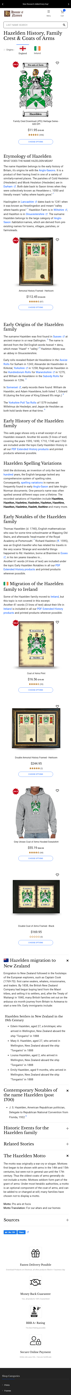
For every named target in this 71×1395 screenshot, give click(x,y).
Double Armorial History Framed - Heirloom (36, 757)
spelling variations (32, 482)
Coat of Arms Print (36, 673)
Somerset (12, 387)
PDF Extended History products (30, 449)
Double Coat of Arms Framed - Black (36, 926)
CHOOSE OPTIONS (35, 142)
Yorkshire (19, 368)
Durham (8, 186)
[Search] (64, 25)
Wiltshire (59, 209)
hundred (8, 474)
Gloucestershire (35, 214)
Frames (7, 1391)
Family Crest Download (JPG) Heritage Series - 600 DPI (36, 122)
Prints (7, 1385)
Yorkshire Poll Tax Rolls (22, 402)
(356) (41, 135)
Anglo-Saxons (47, 170)
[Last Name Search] (35, 25)
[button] (36, 962)
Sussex (57, 336)
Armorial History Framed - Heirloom (36, 290)
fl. (59, 541)
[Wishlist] (57, 63)
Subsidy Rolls (51, 376)
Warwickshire (44, 372)
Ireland (37, 49)
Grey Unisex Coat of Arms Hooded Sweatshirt (36, 841)
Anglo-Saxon (40, 486)
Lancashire (27, 201)
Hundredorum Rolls (19, 372)
